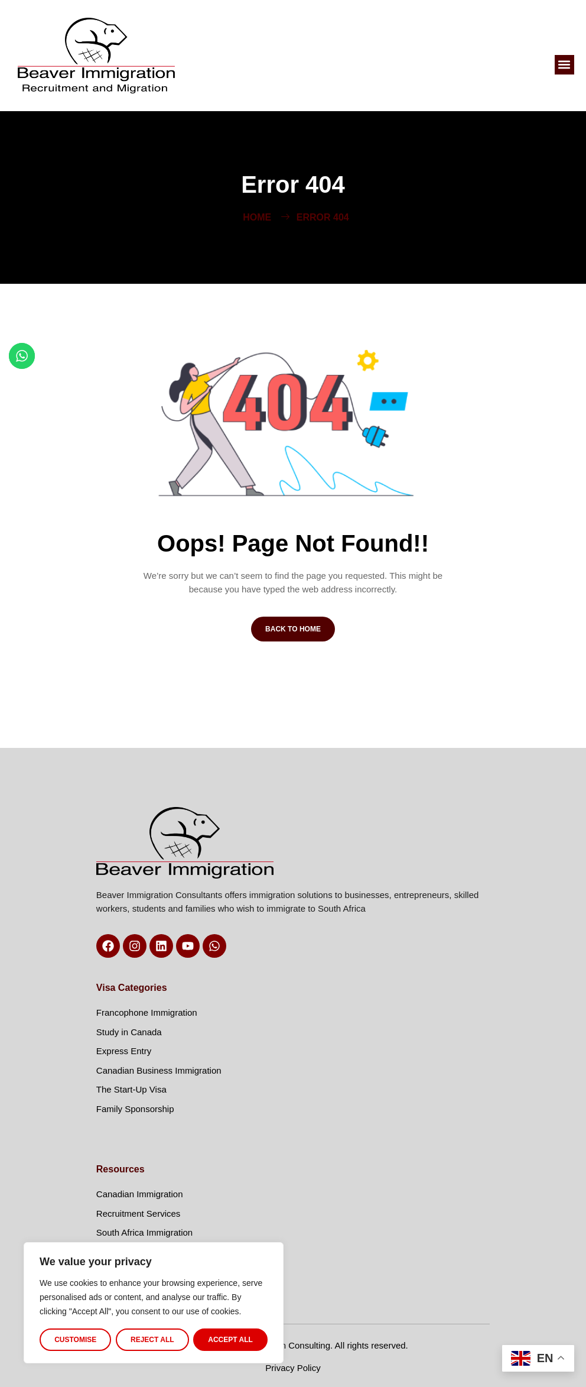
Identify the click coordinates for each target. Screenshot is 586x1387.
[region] (154, 1303)
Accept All (230, 1340)
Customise (75, 1340)
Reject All (152, 1340)
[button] (564, 64)
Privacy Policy (292, 1368)
